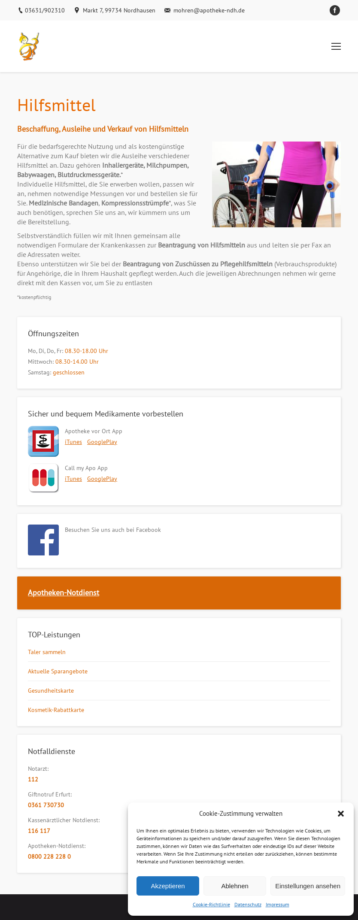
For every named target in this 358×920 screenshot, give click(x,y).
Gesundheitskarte (51, 690)
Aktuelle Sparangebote (58, 671)
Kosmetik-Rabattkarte (56, 710)
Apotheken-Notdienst (63, 592)
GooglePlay (102, 442)
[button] (341, 813)
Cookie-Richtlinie (211, 904)
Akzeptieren (168, 886)
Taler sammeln (47, 652)
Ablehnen (234, 886)
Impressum (277, 904)
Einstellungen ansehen (307, 886)
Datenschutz (247, 904)
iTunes (73, 442)
